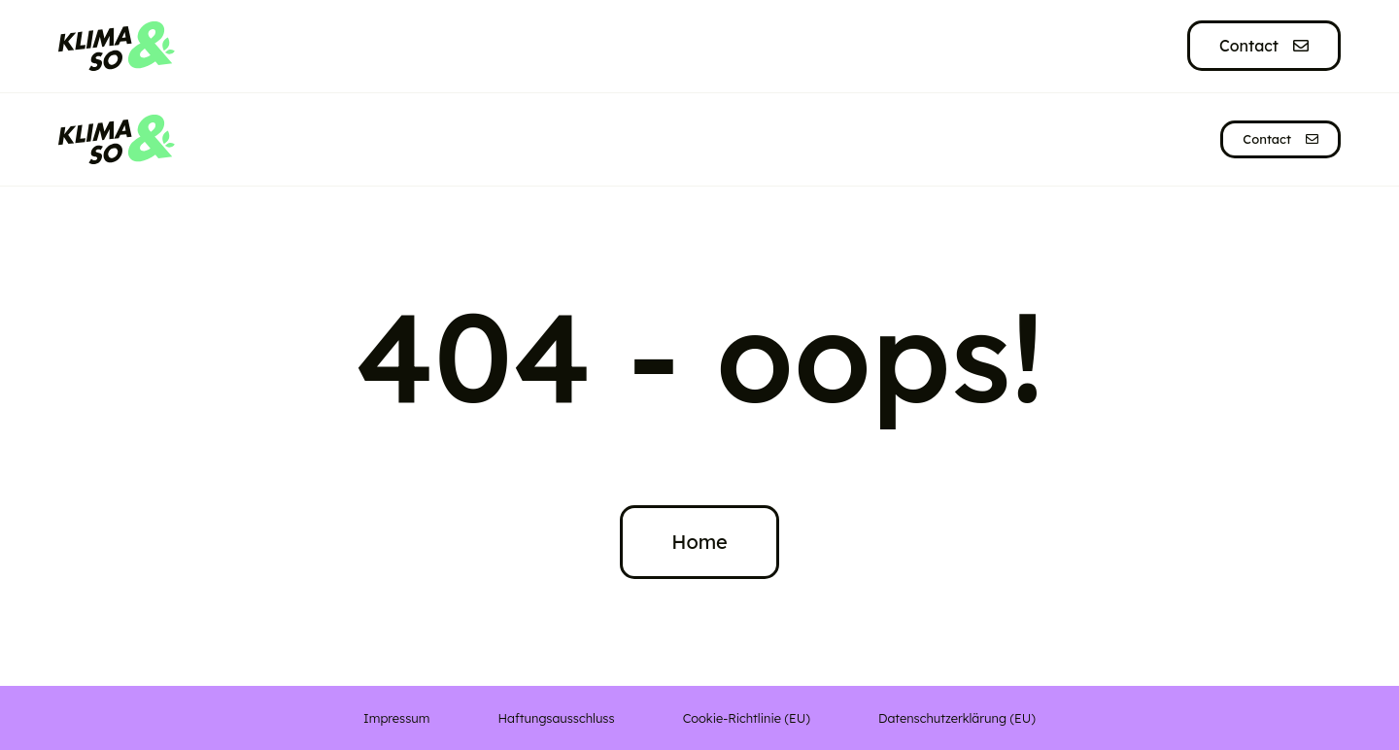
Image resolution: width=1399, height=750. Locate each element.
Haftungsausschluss (555, 718)
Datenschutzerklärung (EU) (957, 718)
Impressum (396, 718)
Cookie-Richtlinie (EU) (746, 718)
